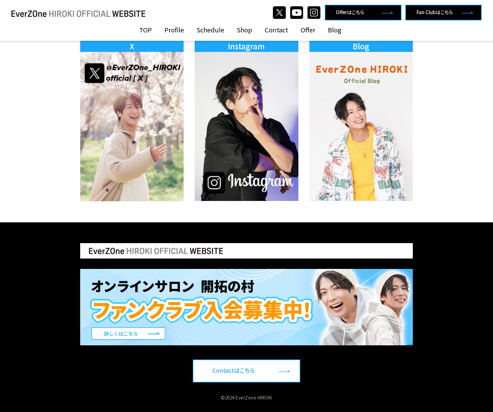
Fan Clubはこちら (435, 12)
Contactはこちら (233, 370)
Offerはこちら (350, 12)
